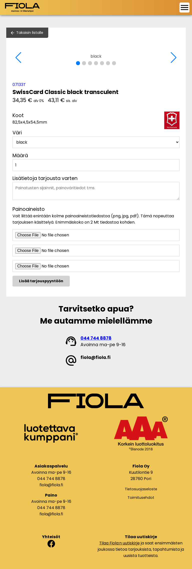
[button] (78, 63)
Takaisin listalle (29, 32)
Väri (17, 132)
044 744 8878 (96, 338)
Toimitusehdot (141, 497)
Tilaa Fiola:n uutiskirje (119, 543)
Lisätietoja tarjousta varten (45, 178)
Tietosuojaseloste (141, 489)
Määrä (20, 155)
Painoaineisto (28, 209)
